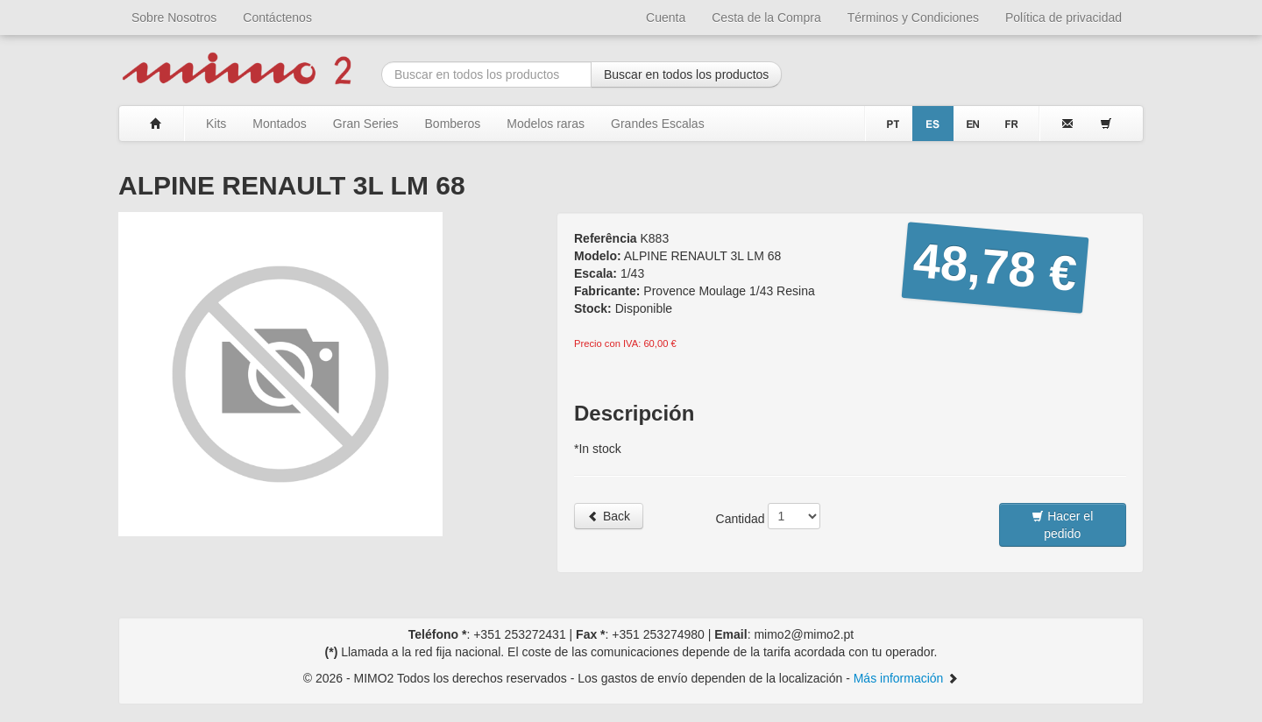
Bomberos (453, 124)
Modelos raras (546, 124)
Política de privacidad (1063, 18)
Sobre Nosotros (173, 18)
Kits (216, 124)
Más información (907, 678)
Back (608, 516)
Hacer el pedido (1062, 525)
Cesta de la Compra (766, 18)
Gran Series (366, 124)
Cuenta (665, 18)
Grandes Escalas (658, 124)
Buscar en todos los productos (686, 74)
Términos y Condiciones (913, 18)
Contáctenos (277, 18)
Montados (279, 124)
